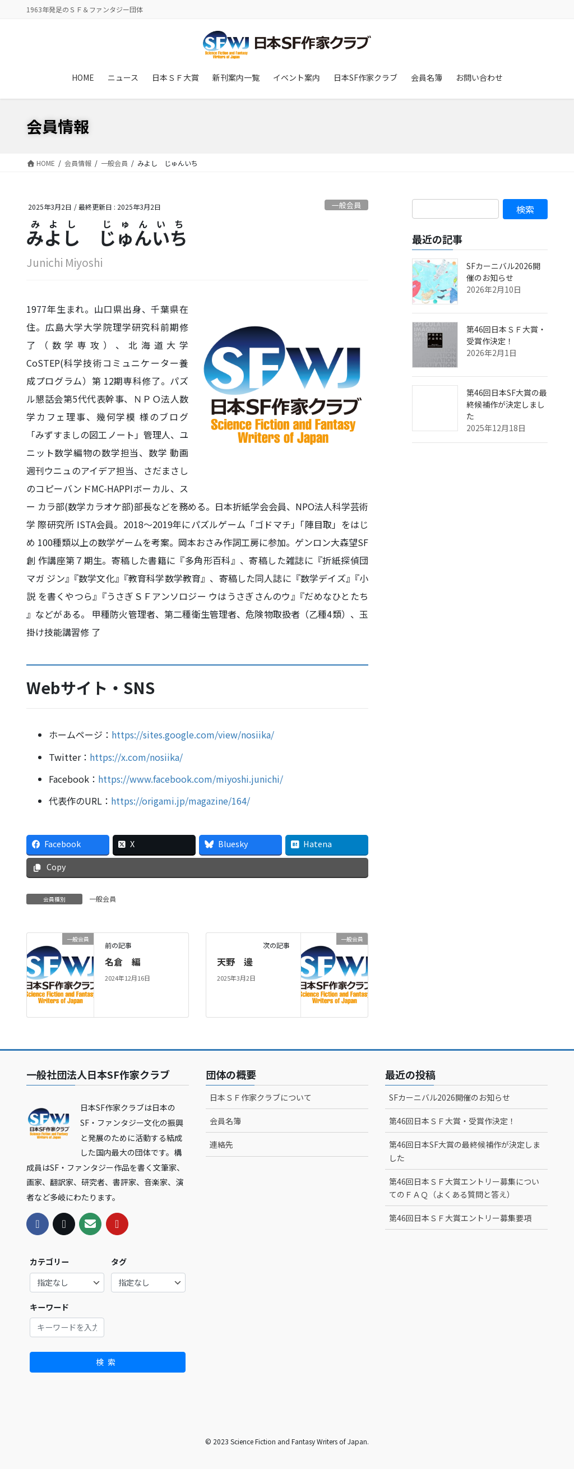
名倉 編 (123, 961)
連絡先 (221, 1144)
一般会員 (346, 205)
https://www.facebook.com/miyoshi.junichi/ (190, 779)
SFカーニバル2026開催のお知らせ (503, 271)
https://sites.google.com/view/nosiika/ (193, 734)
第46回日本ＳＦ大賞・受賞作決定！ (506, 335)
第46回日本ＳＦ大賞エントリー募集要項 (460, 1217)
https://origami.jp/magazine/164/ (180, 800)
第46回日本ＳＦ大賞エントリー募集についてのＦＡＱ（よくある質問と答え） (464, 1188)
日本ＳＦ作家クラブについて (261, 1097)
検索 (107, 1362)
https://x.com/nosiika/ (136, 757)
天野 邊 (235, 961)
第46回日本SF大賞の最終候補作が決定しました (506, 404)
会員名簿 (225, 1120)
